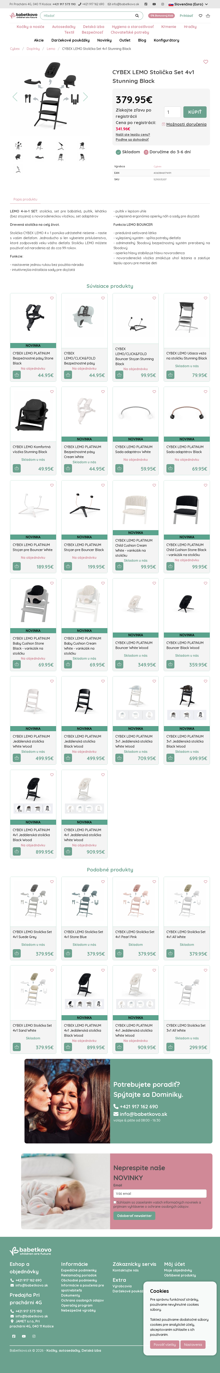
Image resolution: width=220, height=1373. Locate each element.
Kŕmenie (168, 26)
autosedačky (69, 1350)
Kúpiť (195, 112)
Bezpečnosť (92, 32)
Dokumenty (70, 1295)
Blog (142, 40)
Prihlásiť (186, 16)
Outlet (124, 40)
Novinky (104, 40)
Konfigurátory (166, 40)
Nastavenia (193, 1345)
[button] (15, 97)
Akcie (39, 40)
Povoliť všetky (165, 1345)
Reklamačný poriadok (79, 1275)
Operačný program (77, 1305)
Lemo (51, 49)
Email (117, 1185)
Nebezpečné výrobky (78, 1310)
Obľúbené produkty (180, 1275)
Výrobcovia (122, 1286)
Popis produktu (25, 199)
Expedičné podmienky (78, 1270)
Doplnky (33, 49)
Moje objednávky (178, 1270)
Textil (69, 32)
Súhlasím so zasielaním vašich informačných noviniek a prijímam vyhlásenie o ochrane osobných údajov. (157, 1204)
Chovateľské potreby (130, 32)
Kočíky (51, 1350)
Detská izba (93, 26)
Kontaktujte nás (126, 1270)
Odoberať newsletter (134, 1216)
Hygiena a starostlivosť (133, 26)
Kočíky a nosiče (30, 26)
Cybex (15, 49)
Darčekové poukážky (70, 40)
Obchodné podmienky (79, 1280)
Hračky (190, 26)
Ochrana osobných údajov (82, 1300)
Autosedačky (63, 26)
